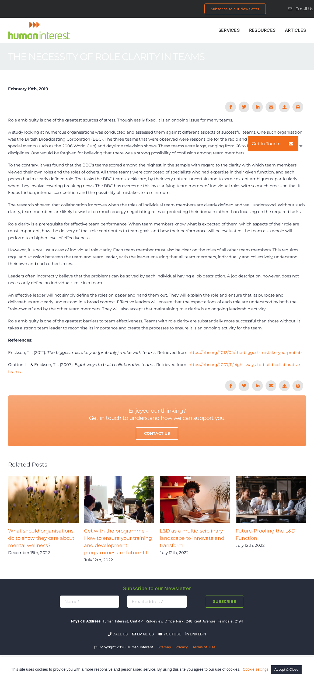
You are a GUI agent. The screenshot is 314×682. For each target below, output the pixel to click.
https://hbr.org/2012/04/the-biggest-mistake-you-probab (245, 352)
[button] (290, 143)
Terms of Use (203, 647)
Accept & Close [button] (286, 669)
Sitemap (164, 647)
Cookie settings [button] (255, 669)
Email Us (304, 8)
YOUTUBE (169, 634)
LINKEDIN (196, 634)
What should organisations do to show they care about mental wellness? (41, 538)
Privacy (182, 647)
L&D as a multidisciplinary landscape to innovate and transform (192, 538)
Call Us (118, 634)
